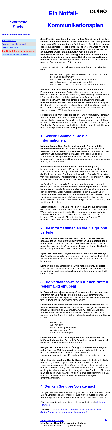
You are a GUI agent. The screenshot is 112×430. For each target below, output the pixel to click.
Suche (19, 26)
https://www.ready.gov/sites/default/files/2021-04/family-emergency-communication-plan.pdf (71, 410)
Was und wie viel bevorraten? (14, 44)
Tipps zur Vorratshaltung (12, 47)
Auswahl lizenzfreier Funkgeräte (15, 55)
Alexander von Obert (52, 420)
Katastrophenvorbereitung (16, 34)
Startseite (18, 22)
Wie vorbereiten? (9, 41)
